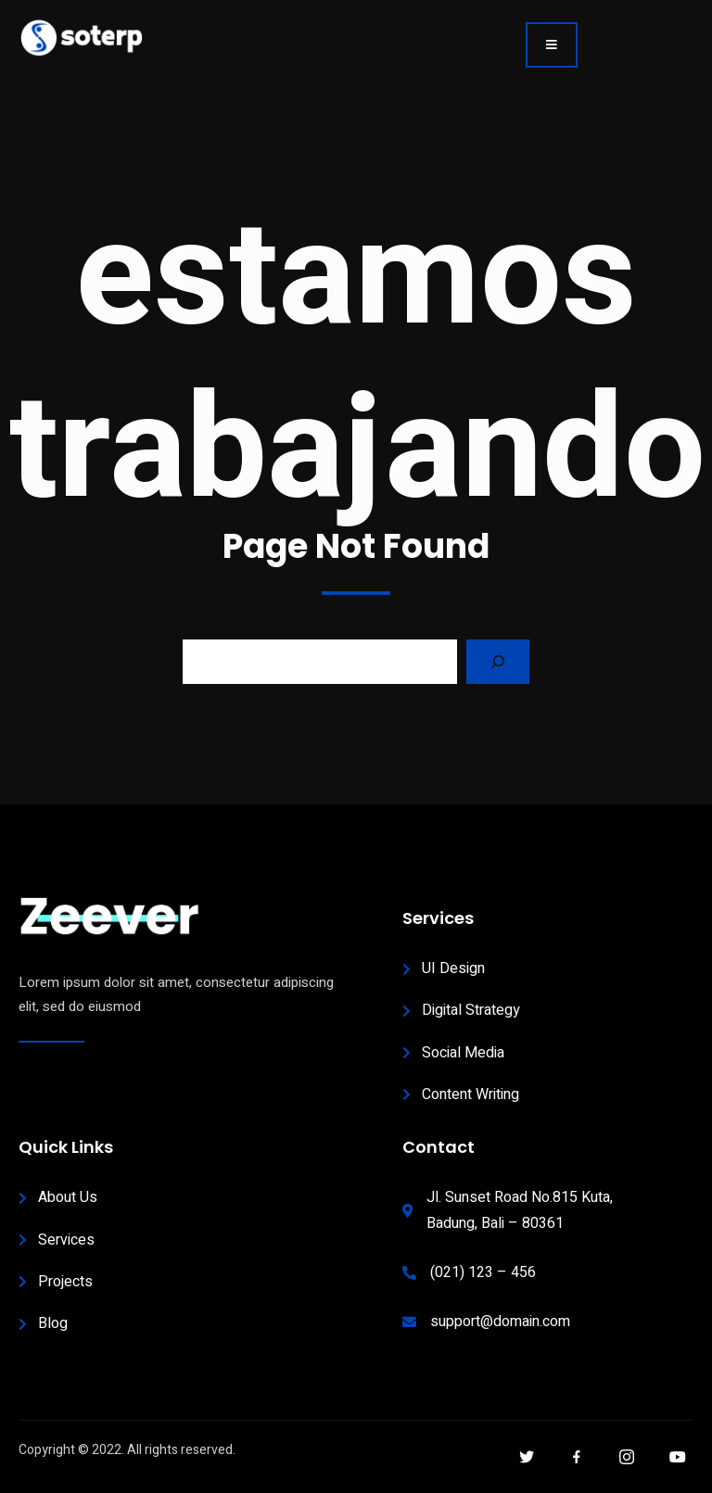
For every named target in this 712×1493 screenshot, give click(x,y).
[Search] (497, 661)
